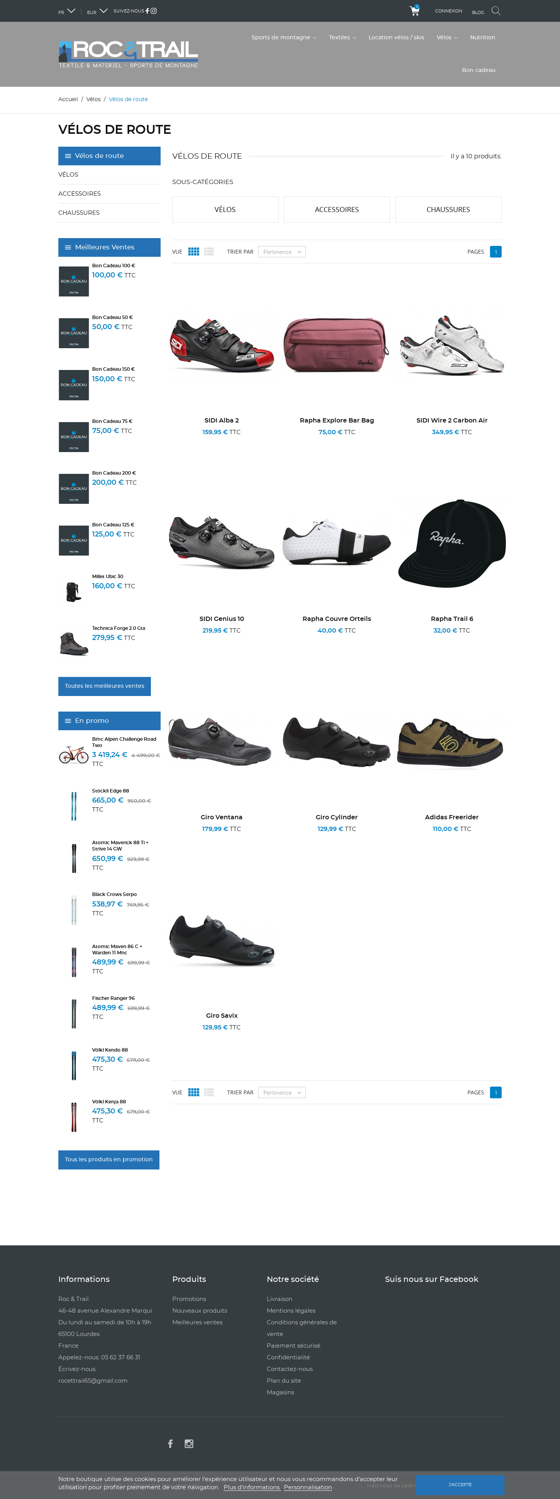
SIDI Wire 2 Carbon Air (452, 420)
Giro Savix (222, 1016)
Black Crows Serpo (114, 894)
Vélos (445, 37)
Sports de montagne (282, 37)
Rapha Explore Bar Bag (337, 420)
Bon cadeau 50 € (112, 317)
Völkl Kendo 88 (110, 1050)
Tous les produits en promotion (109, 1159)
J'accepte (460, 1485)
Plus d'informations (252, 1487)
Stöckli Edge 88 (110, 791)
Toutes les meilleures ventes (104, 686)
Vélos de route (99, 156)
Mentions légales (291, 1310)
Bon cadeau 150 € (113, 369)
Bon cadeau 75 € (112, 421)
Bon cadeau (478, 70)
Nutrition (482, 37)
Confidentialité (288, 1357)
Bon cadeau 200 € (114, 473)
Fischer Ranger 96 (113, 998)
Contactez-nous (290, 1369)
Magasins (280, 1392)
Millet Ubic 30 (107, 576)
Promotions (189, 1299)
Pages (475, 251)
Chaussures (79, 213)
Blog (478, 13)
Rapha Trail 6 (452, 619)
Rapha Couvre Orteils (337, 619)
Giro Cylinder (337, 817)
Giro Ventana (222, 817)
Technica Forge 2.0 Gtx (118, 628)
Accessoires (79, 194)
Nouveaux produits (199, 1310)
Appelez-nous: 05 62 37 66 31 (99, 1357)
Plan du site (284, 1380)
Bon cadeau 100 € (113, 265)
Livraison (279, 1299)
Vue (177, 251)
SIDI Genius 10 (222, 619)
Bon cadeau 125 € (113, 524)
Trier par (240, 251)
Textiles (340, 37)
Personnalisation (308, 1487)
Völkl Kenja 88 (109, 1101)
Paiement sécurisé (293, 1345)
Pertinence (284, 251)
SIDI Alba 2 (222, 420)
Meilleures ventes (197, 1322)
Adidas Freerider (452, 817)
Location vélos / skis (396, 37)
